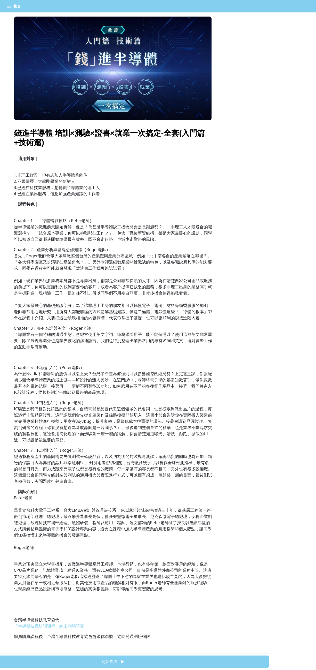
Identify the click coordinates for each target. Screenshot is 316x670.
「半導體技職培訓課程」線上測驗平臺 (49, 626)
